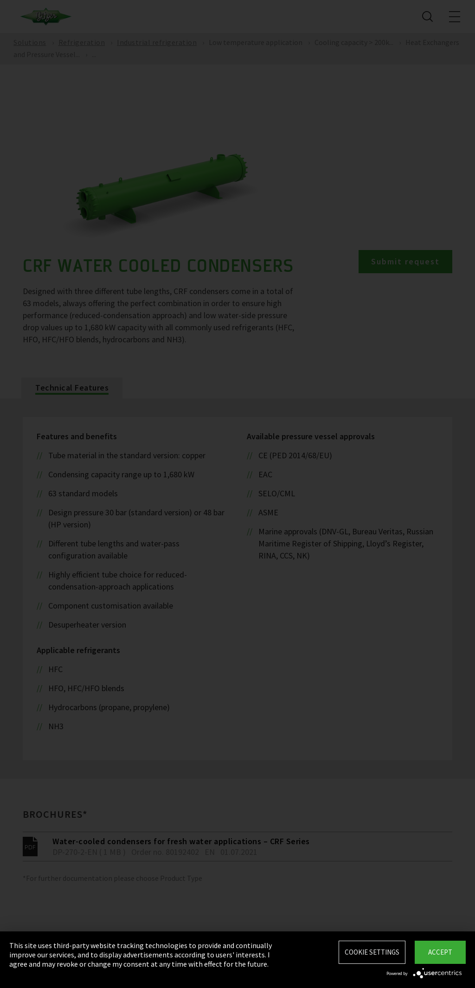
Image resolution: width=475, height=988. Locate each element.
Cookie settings (372, 952)
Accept (440, 952)
